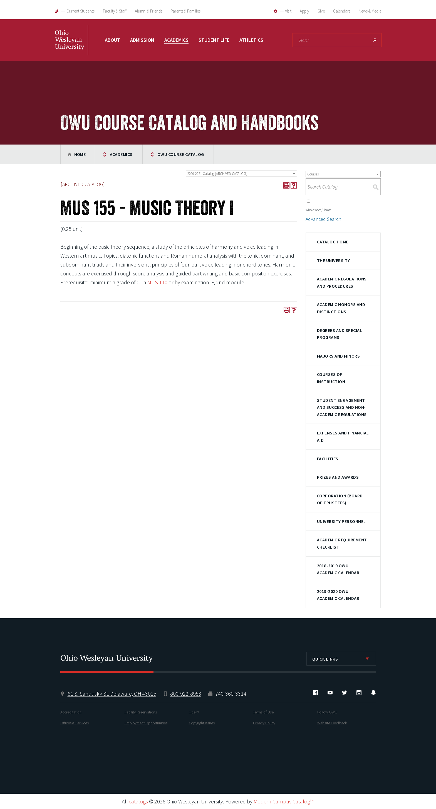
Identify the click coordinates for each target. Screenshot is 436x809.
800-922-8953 (185, 693)
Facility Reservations (141, 712)
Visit (288, 11)
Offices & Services (74, 722)
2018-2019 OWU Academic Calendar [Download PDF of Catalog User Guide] (338, 569)
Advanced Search (323, 219)
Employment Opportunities (146, 722)
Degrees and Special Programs (339, 333)
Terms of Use (263, 712)
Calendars (341, 11)
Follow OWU (327, 712)
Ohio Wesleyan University (71, 45)
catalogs (138, 801)
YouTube (330, 692)
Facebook (315, 692)
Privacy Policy (264, 722)
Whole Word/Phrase (318, 210)
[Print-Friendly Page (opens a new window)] (286, 185)
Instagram (358, 692)
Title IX (194, 712)
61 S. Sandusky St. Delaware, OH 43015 (112, 693)
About (112, 40)
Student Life (214, 40)
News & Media (370, 11)
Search (375, 40)
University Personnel (341, 521)
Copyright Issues (202, 722)
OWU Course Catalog (180, 154)
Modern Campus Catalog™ (283, 801)
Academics (176, 40)
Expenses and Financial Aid (343, 436)
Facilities (327, 458)
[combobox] (241, 173)
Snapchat (373, 692)
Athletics (251, 40)
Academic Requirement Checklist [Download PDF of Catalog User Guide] (342, 543)
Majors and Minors (338, 356)
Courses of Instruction (331, 377)
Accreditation (70, 712)
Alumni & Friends (148, 11)
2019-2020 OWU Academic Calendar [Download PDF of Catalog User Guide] (338, 594)
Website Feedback (332, 722)
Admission (142, 40)
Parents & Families (185, 11)
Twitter (344, 692)
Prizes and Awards (338, 477)
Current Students (80, 11)
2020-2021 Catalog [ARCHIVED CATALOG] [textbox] (217, 173)
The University (333, 260)
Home (80, 154)
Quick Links (325, 659)
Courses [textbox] (313, 174)
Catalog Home (332, 242)
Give (321, 11)
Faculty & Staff (115, 11)
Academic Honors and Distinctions (341, 308)
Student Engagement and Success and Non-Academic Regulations (342, 407)
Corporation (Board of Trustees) (340, 499)
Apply (304, 11)
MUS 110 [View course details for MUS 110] (157, 282)
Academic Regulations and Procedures (342, 282)
